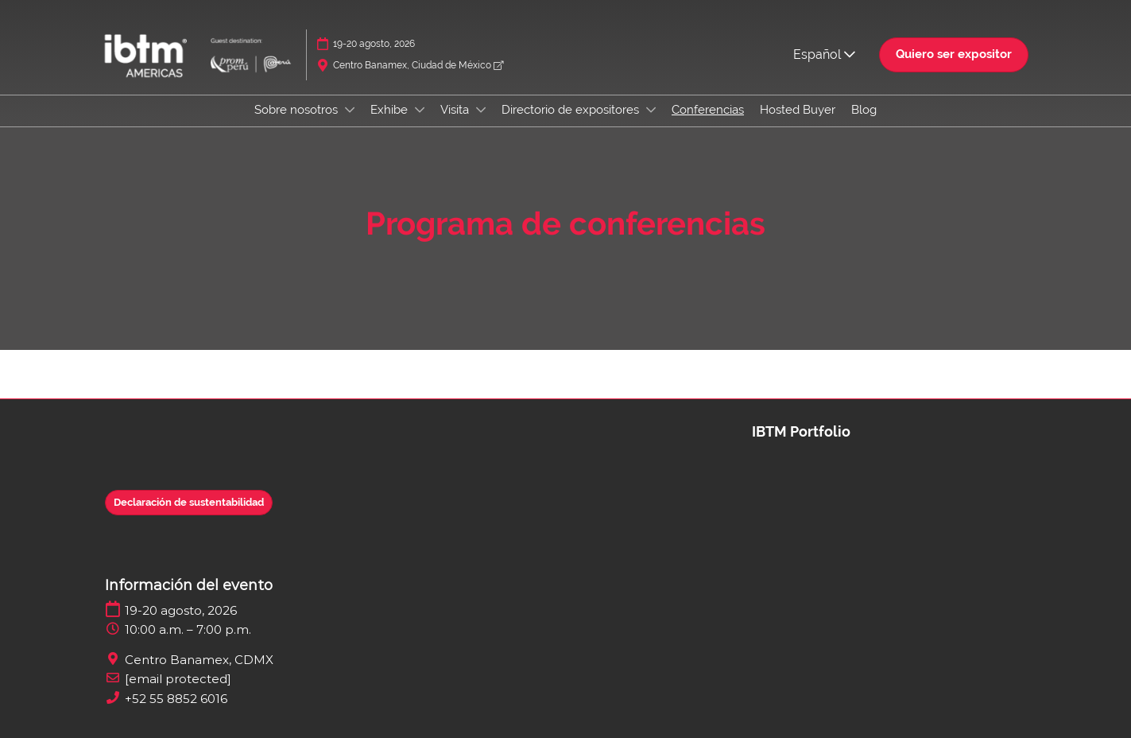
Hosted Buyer (797, 110)
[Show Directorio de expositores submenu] (651, 109)
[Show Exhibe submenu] (419, 109)
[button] (953, 54)
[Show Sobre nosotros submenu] (349, 109)
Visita (456, 110)
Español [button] (824, 54)
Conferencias (708, 110)
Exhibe (390, 110)
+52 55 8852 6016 (176, 698)
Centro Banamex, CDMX (199, 659)
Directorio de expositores (572, 110)
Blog (864, 110)
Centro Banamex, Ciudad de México (418, 65)
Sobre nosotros (297, 110)
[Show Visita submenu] (481, 109)
